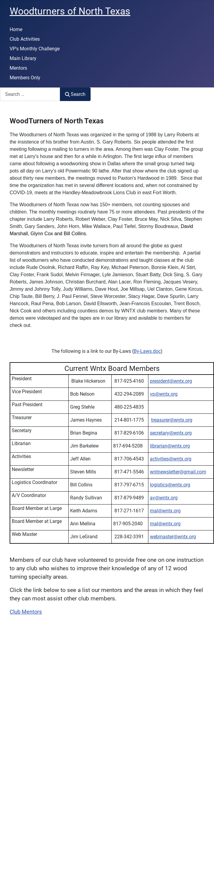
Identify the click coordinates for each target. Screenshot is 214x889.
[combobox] (30, 94)
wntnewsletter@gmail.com (178, 472)
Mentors (18, 68)
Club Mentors (26, 612)
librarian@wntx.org (170, 446)
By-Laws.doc (147, 351)
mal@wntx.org (165, 511)
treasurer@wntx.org (171, 420)
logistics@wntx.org (170, 485)
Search (75, 94)
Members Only (25, 78)
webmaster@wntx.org (173, 536)
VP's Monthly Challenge (35, 49)
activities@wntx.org (170, 459)
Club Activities (25, 39)
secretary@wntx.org (171, 433)
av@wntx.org (164, 498)
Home (16, 29)
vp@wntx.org (164, 394)
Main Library (23, 58)
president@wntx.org (171, 381)
